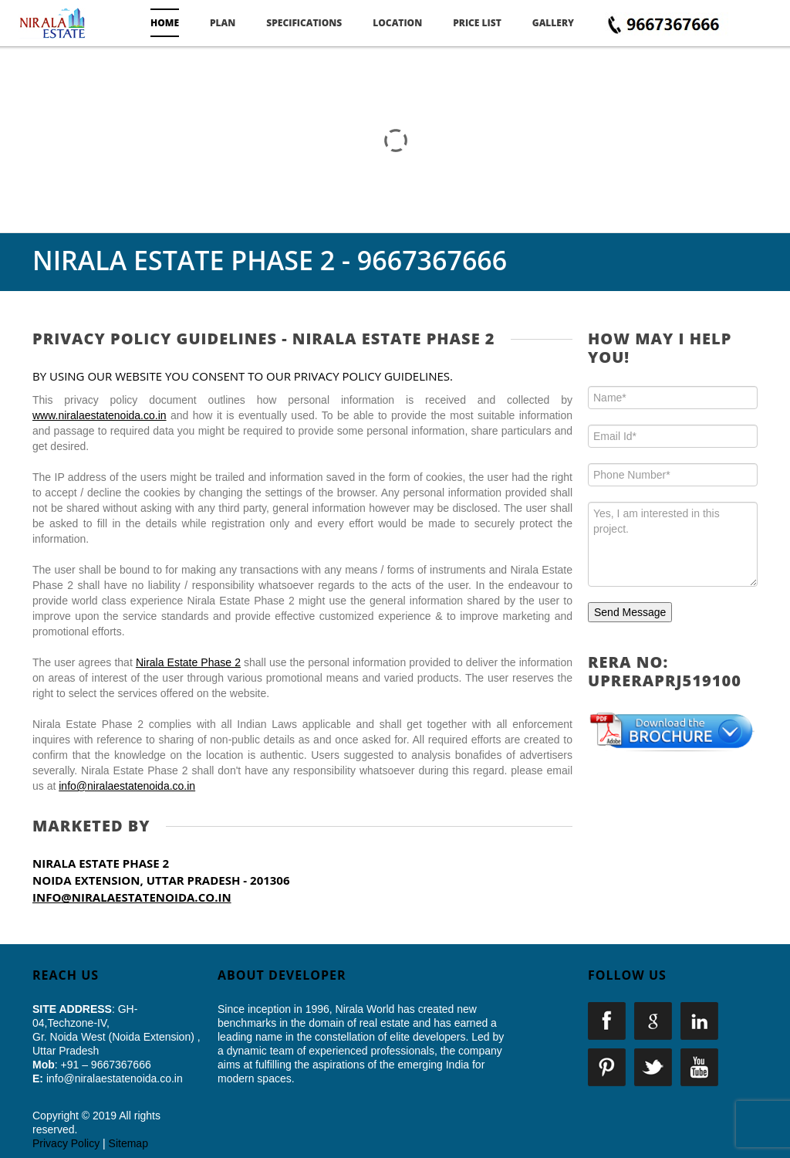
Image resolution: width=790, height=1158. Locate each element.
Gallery (553, 22)
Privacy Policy (66, 1143)
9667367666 (432, 260)
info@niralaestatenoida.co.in (127, 786)
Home (164, 22)
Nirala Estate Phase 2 (188, 662)
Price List (477, 22)
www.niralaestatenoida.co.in (99, 415)
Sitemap (128, 1143)
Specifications (304, 22)
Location (397, 22)
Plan (222, 22)
